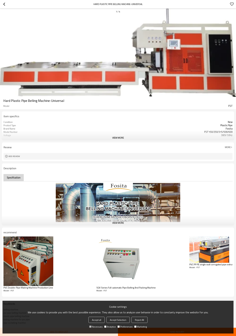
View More (118, 137)
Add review (14, 156)
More (228, 147)
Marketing (140, 326)
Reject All (139, 320)
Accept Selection (118, 320)
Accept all (96, 320)
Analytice (110, 326)
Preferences (125, 326)
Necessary (96, 326)
